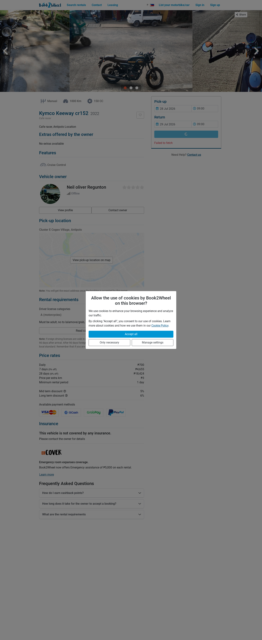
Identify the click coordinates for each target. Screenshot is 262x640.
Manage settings (152, 342)
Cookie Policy (159, 325)
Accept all (131, 334)
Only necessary (109, 342)
